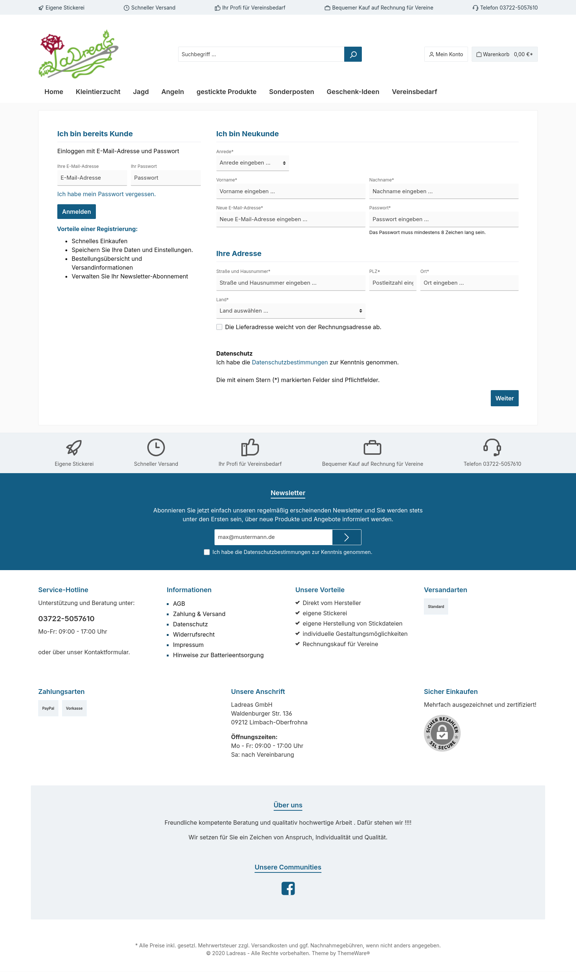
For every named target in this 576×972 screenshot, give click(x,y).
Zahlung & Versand (198, 614)
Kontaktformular (101, 652)
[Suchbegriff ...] (264, 54)
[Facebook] (288, 888)
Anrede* (224, 151)
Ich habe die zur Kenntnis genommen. (302, 357)
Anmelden (76, 211)
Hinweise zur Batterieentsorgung (215, 655)
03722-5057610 (64, 619)
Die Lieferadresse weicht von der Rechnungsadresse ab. (299, 327)
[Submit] (346, 537)
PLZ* (374, 271)
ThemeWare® (349, 953)
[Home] (53, 92)
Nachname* (380, 179)
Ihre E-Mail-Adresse (76, 166)
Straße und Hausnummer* (241, 271)
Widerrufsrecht (192, 634)
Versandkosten (270, 945)
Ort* (424, 271)
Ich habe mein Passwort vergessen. (103, 194)
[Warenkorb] (507, 54)
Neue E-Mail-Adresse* (238, 207)
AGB (179, 603)
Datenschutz (189, 624)
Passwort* (379, 207)
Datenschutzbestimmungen (285, 362)
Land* (222, 299)
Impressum (187, 644)
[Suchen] (356, 54)
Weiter (505, 398)
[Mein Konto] (451, 54)
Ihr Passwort (143, 166)
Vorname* (226, 179)
